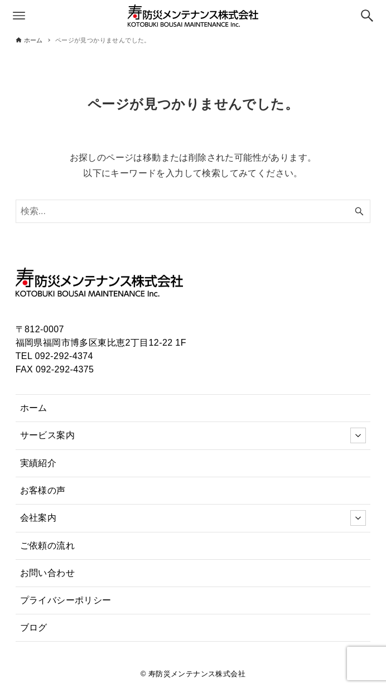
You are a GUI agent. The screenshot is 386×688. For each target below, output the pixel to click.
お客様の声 (43, 490)
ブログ (33, 627)
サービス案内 (193, 435)
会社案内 (193, 518)
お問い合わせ (47, 573)
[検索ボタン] (367, 15)
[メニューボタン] (19, 15)
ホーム (33, 408)
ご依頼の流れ (47, 545)
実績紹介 (38, 463)
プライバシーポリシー (66, 600)
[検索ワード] (193, 211)
